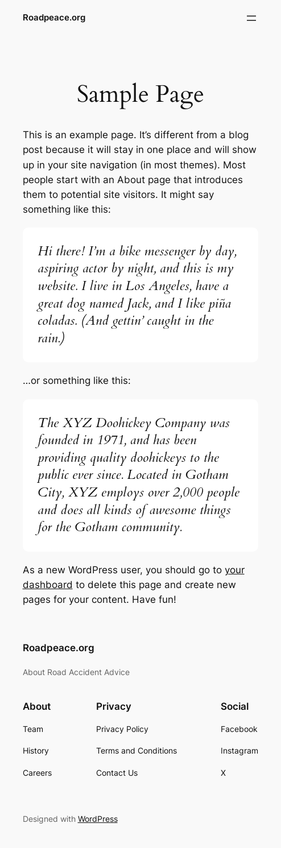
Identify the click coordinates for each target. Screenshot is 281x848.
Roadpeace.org (54, 18)
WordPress (98, 819)
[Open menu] (251, 18)
